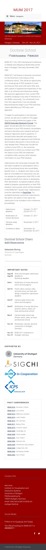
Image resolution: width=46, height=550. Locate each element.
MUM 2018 (33, 56)
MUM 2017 (23, 10)
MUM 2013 (11, 417)
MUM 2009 (11, 431)
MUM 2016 (11, 407)
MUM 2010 (11, 428)
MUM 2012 (11, 421)
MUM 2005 (11, 445)
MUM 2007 (11, 438)
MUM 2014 (11, 414)
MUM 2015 (11, 410)
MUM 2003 (11, 451)
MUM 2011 (11, 424)
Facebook (19, 522)
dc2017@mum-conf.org (14, 242)
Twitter (30, 522)
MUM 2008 (11, 434)
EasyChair (27, 192)
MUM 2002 (11, 455)
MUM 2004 (11, 448)
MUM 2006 (11, 441)
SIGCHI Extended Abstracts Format (19, 123)
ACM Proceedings (18, 56)
